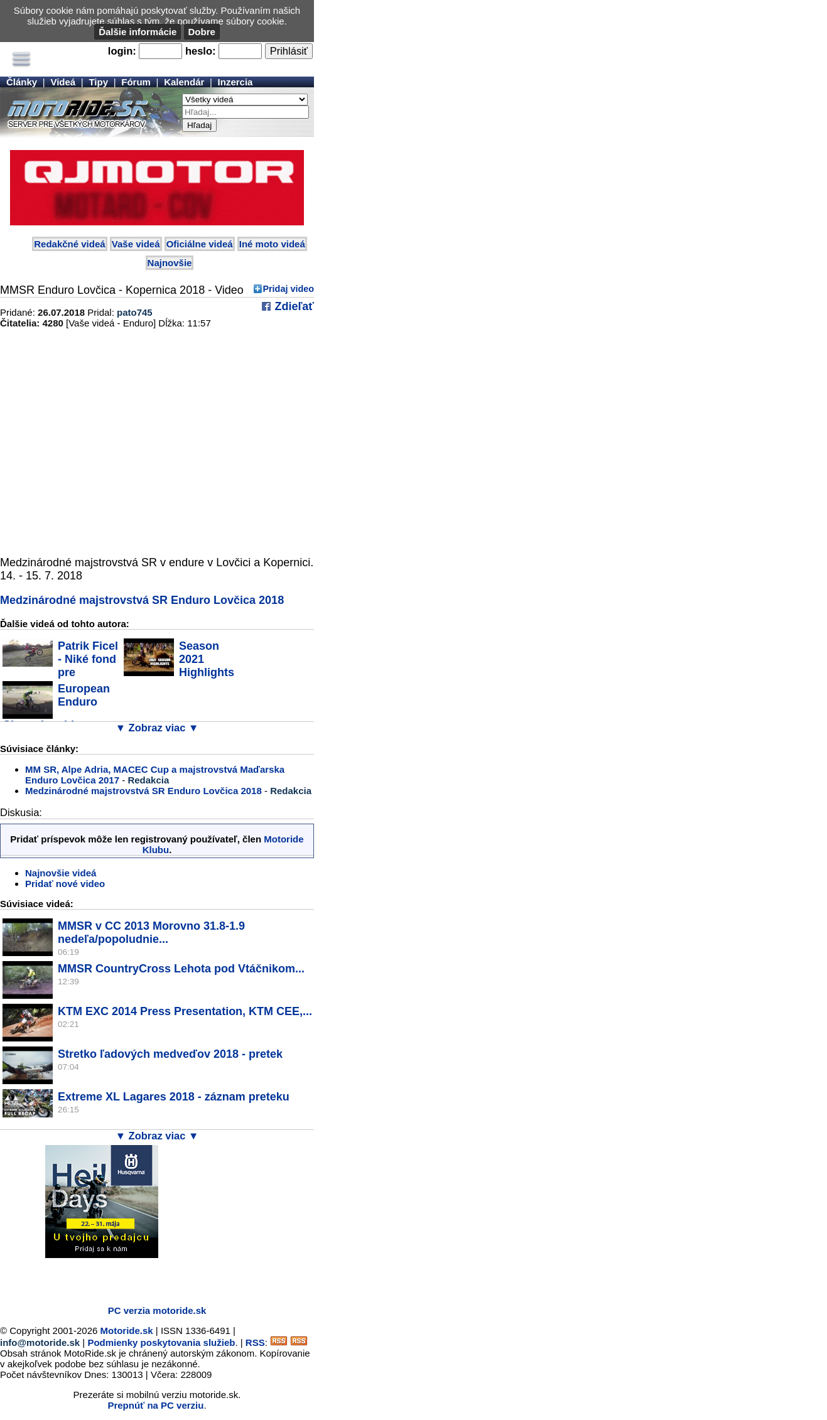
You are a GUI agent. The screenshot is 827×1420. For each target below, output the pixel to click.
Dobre (201, 31)
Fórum (136, 82)
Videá (62, 82)
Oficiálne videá (199, 244)
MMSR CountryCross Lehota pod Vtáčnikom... (181, 968)
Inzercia (235, 82)
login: (122, 50)
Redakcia (148, 780)
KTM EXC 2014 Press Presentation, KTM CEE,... (185, 1011)
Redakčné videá (69, 244)
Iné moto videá (272, 244)
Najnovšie (170, 262)
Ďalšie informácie (137, 31)
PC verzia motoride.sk (157, 1310)
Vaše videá (136, 244)
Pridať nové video (65, 883)
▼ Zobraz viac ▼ (157, 727)
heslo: (200, 50)
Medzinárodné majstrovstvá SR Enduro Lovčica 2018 (142, 600)
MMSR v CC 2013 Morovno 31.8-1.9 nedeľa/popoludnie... (151, 932)
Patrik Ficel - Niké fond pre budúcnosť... (60, 666)
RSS (255, 1342)
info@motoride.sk (40, 1342)
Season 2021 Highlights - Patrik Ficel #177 (179, 666)
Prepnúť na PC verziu (155, 1405)
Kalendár (184, 82)
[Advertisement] (147, 1277)
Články (21, 82)
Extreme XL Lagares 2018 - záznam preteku (173, 1096)
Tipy (98, 82)
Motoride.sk (126, 1330)
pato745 (135, 312)
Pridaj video (288, 289)
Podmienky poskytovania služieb (161, 1342)
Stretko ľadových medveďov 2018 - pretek (170, 1054)
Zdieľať (292, 306)
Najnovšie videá (60, 873)
